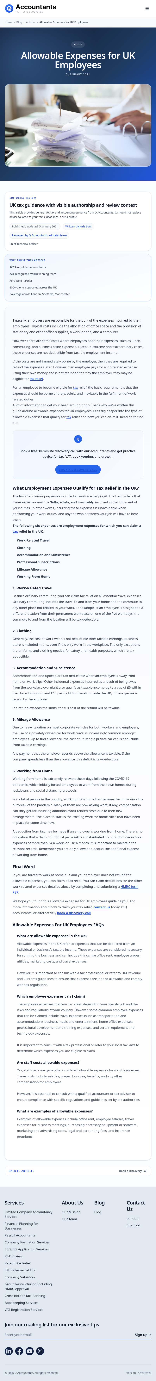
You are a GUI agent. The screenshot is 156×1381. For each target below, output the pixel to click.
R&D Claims (14, 1256)
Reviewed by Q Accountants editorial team (39, 235)
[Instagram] (40, 1351)
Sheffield (133, 1225)
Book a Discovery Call (78, 470)
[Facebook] (19, 1351)
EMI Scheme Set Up (20, 1270)
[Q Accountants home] (30, 8)
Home (8, 22)
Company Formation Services (27, 1242)
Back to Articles (21, 1171)
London (133, 1218)
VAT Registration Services (24, 1309)
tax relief (36, 378)
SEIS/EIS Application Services (27, 1249)
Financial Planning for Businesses (21, 1225)
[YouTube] (30, 1351)
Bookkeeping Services (21, 1302)
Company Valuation (20, 1277)
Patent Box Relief (18, 1263)
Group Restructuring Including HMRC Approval (28, 1286)
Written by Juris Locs (78, 226)
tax (75, 387)
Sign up (143, 1334)
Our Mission (71, 1212)
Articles (30, 22)
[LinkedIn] (9, 1351)
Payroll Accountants (20, 1235)
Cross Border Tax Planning (25, 1295)
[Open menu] (147, 8)
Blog (19, 22)
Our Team (69, 1219)
